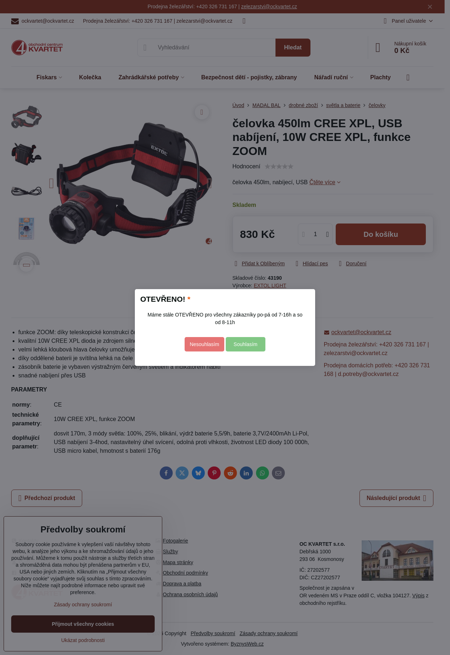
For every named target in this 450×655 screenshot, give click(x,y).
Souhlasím (245, 344)
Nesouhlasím (204, 344)
